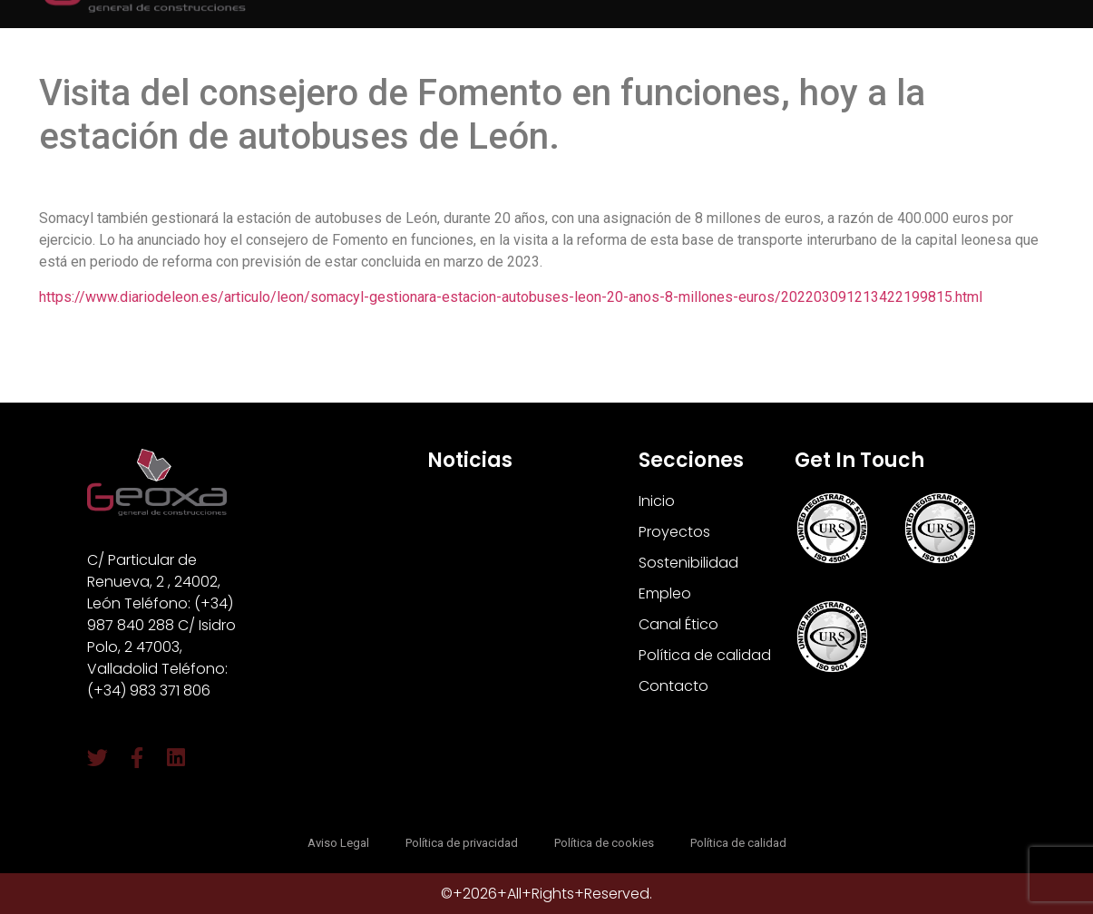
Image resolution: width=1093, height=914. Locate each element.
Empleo (665, 593)
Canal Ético (678, 624)
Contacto (673, 686)
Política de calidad (705, 655)
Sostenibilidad (688, 562)
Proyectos (674, 531)
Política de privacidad (461, 843)
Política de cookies (604, 843)
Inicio (657, 501)
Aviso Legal (338, 843)
